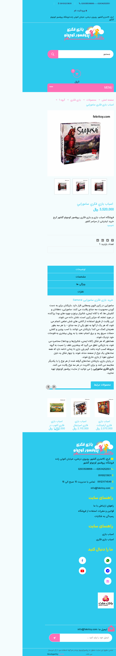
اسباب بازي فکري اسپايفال (58, 423)
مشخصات (58, 277)
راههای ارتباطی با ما (81, 506)
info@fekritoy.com (78, 488)
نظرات (58, 292)
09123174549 (82, 482)
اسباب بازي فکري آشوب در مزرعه (34, 425)
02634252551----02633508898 (73, 3)
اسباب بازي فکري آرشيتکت (81, 423)
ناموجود (88, 225)
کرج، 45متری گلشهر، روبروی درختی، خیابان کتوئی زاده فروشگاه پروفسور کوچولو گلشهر (59, 18)
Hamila (39, 654)
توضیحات (58, 269)
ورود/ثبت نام (57, 11)
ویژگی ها (58, 284)
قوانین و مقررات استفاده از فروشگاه (73, 511)
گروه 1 (39, 100)
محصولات (69, 100)
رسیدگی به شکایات (81, 516)
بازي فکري (53, 100)
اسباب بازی (85, 534)
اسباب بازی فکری (82, 539)
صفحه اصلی (85, 100)
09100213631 (42, 3)
